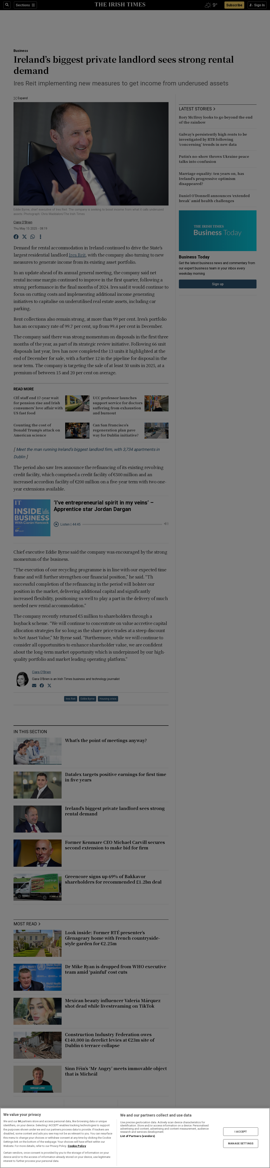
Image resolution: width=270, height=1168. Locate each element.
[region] (135, 1138)
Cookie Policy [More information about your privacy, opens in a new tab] (77, 1146)
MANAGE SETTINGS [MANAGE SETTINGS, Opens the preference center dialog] (240, 1143)
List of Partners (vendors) (137, 1136)
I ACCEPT (241, 1131)
